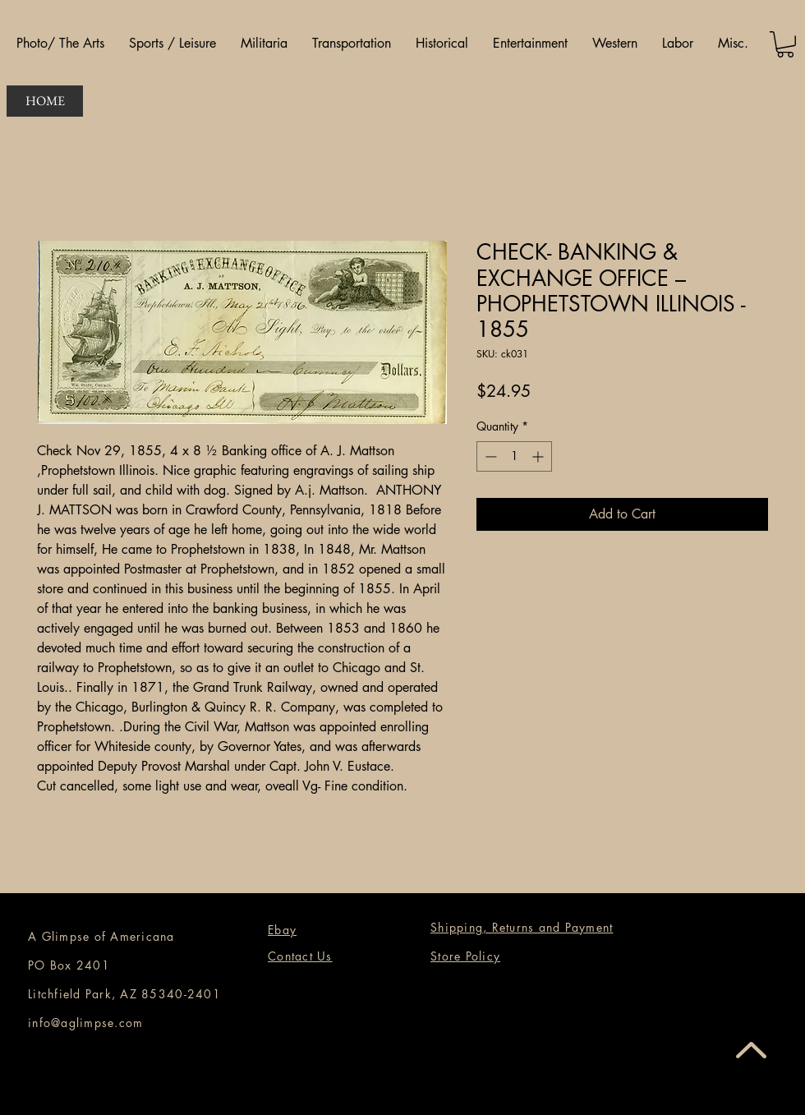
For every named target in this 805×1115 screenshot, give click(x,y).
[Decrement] (489, 456)
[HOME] (45, 101)
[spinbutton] (514, 456)
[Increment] (539, 456)
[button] (60, 43)
